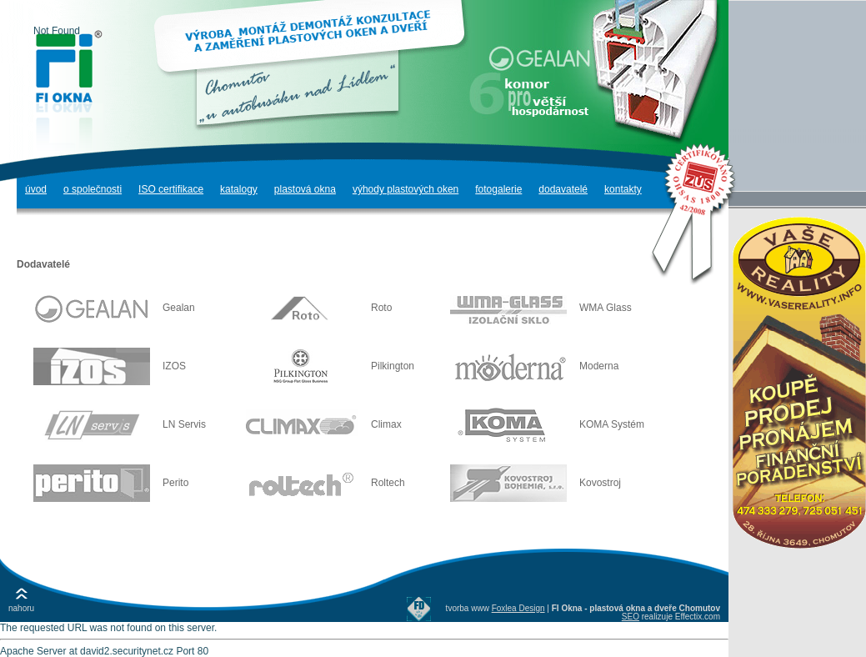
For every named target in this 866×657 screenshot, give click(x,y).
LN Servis (119, 424)
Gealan (114, 307)
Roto (317, 307)
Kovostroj (535, 483)
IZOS (109, 366)
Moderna (534, 366)
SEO (630, 616)
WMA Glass (541, 307)
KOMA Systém (547, 424)
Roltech (323, 483)
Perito (110, 483)
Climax (322, 424)
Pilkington (328, 366)
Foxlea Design (518, 608)
